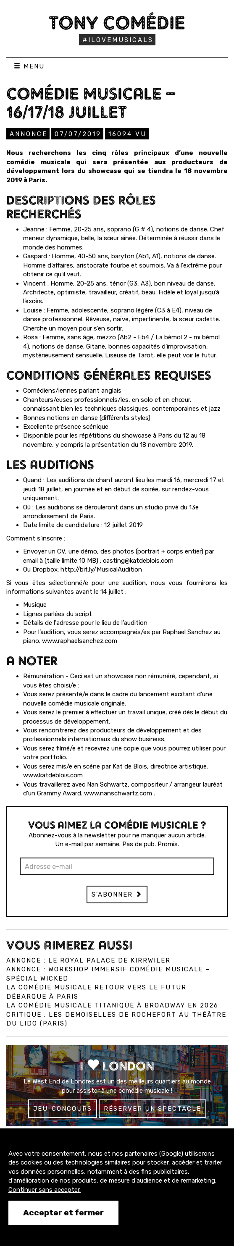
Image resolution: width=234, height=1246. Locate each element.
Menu (29, 66)
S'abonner (117, 894)
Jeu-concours (62, 1108)
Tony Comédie (117, 22)
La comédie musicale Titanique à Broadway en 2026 (112, 1005)
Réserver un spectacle (152, 1108)
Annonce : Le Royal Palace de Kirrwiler (88, 960)
